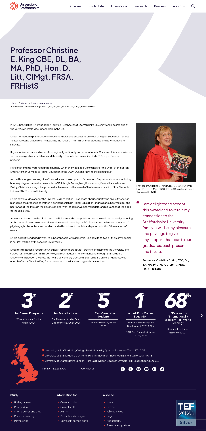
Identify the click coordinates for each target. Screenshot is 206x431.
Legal (110, 416)
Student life (96, 6)
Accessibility (114, 420)
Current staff (67, 407)
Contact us (87, 368)
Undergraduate (23, 402)
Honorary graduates (42, 103)
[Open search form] (193, 6)
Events (111, 407)
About (24, 103)
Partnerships (21, 420)
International (119, 6)
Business (160, 6)
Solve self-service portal (74, 420)
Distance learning (24, 416)
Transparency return (118, 425)
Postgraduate (22, 407)
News (110, 402)
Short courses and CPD (27, 411)
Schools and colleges (72, 416)
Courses (75, 6)
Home (14, 103)
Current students (70, 402)
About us (179, 6)
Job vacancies (115, 411)
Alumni (64, 411)
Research (141, 6)
